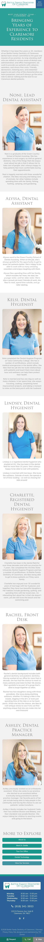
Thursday (11, 901)
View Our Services (22, 863)
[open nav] (39, 4)
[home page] (17, 4)
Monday (10, 894)
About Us (22, 840)
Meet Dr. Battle (22, 846)
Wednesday (12, 898)
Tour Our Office (22, 851)
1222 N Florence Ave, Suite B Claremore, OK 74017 (22, 912)
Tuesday (10, 896)
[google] (20, 918)
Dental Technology (22, 857)
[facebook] (23, 918)
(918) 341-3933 (22, 906)
